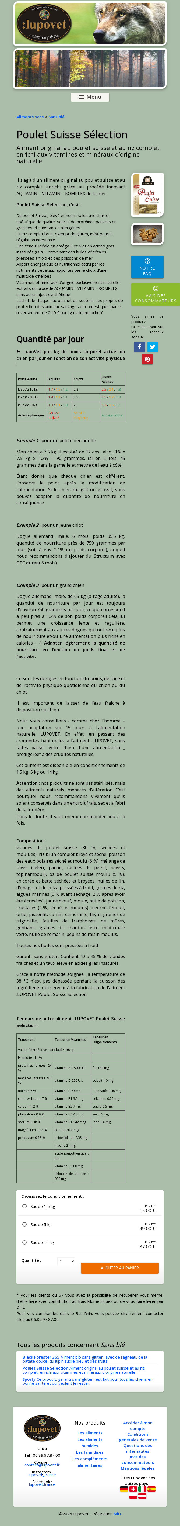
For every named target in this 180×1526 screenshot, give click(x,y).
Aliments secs (30, 116)
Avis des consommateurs (138, 1459)
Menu (90, 97)
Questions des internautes (137, 1448)
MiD (117, 1513)
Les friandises (90, 1452)
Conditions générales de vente (138, 1436)
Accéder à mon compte (138, 1425)
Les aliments (90, 1432)
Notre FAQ (147, 267)
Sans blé (56, 116)
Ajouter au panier (120, 1268)
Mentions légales (138, 1468)
